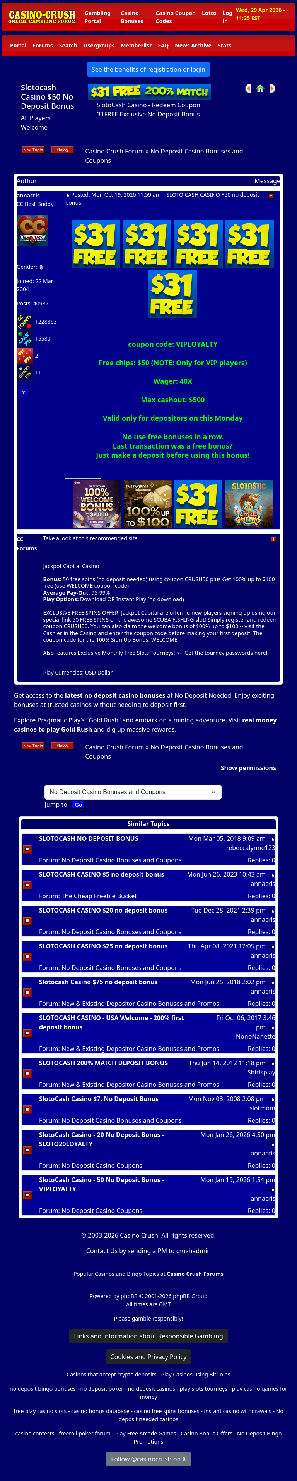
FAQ (163, 45)
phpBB (129, 1296)
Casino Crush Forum (114, 151)
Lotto (209, 13)
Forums (42, 45)
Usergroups (99, 45)
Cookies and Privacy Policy (149, 1357)
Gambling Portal (98, 17)
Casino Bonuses (132, 17)
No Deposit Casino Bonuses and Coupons (121, 860)
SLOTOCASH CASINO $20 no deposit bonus (103, 910)
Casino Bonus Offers (206, 1433)
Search (68, 45)
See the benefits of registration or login (148, 69)
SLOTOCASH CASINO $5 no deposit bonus (101, 874)
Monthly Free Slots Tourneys (138, 652)
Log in (227, 17)
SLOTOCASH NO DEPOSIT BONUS (88, 838)
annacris (28, 195)
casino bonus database (100, 1411)
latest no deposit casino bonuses (115, 695)
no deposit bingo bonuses (43, 1388)
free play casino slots (40, 1411)
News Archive (193, 45)
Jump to (55, 804)
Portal (18, 45)
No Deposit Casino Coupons (101, 1165)
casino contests (35, 1433)
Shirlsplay (261, 1072)
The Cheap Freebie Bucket (99, 896)
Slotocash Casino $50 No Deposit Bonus (47, 96)
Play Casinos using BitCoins (195, 1374)
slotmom (262, 1108)
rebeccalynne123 (250, 847)
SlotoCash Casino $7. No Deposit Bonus (99, 1099)
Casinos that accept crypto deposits (111, 1374)
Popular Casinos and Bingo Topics (116, 1273)
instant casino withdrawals (238, 1411)
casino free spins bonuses (167, 1411)
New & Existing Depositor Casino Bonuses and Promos (140, 1003)
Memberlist (136, 45)
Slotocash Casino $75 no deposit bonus (98, 982)
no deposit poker (101, 1388)
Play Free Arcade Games (145, 1433)
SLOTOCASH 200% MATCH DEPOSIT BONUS (103, 1063)
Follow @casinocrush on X (148, 1459)
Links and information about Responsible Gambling (148, 1336)
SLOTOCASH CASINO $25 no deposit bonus (103, 946)
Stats (224, 45)
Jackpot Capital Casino (71, 566)
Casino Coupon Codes (176, 17)
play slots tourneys (203, 1388)
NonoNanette (255, 1036)
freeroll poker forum (85, 1433)
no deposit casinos (151, 1388)
